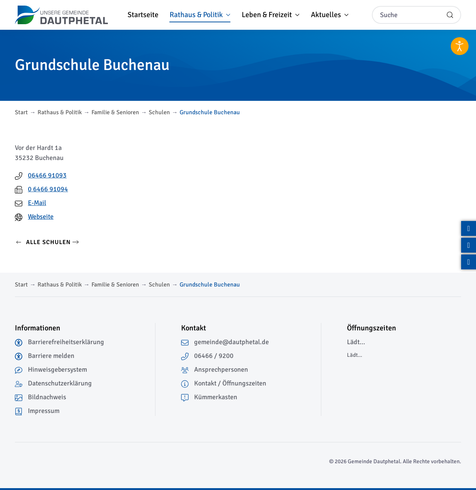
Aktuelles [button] (330, 14)
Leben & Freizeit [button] (271, 14)
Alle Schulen (43, 242)
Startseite (143, 14)
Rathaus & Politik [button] (200, 14)
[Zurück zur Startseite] (61, 15)
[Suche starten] (450, 15)
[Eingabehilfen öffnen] (460, 46)
